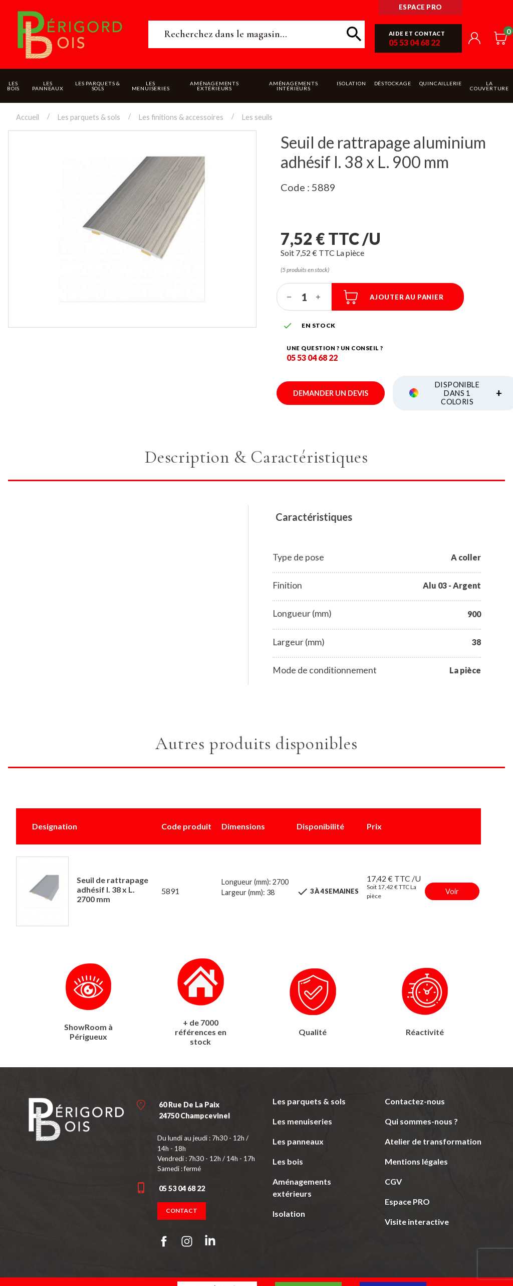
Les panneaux (298, 1141)
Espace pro (420, 7)
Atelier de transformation (433, 1141)
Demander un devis (330, 393)
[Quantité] (304, 297)
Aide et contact (417, 33)
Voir (452, 891)
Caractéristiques (314, 517)
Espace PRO (407, 1201)
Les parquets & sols (309, 1101)
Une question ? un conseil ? (335, 348)
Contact (181, 1210)
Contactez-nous (415, 1101)
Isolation (289, 1213)
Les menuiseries (302, 1121)
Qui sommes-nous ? (421, 1121)
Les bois (288, 1161)
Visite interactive (417, 1221)
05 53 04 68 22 (414, 42)
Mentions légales (416, 1161)
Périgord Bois (70, 34)
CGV (393, 1181)
